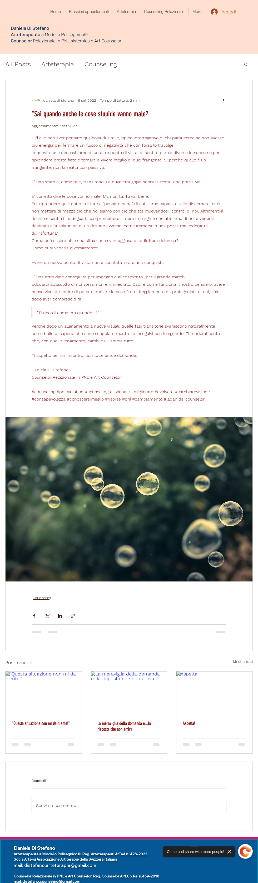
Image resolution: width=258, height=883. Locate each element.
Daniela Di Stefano (30, 28)
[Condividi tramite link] (72, 615)
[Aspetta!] (214, 693)
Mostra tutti (243, 661)
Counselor (21, 40)
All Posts (18, 64)
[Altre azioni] (223, 100)
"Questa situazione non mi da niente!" (41, 723)
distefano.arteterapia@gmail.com (60, 865)
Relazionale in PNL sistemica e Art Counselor (76, 40)
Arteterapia (57, 64)
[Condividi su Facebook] (34, 615)
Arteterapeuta (26, 34)
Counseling (101, 64)
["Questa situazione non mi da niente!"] (44, 693)
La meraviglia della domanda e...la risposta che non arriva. (124, 726)
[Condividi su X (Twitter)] (46, 615)
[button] (246, 64)
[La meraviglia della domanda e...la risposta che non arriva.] (129, 693)
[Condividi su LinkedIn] (59, 615)
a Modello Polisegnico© (64, 34)
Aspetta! (189, 723)
